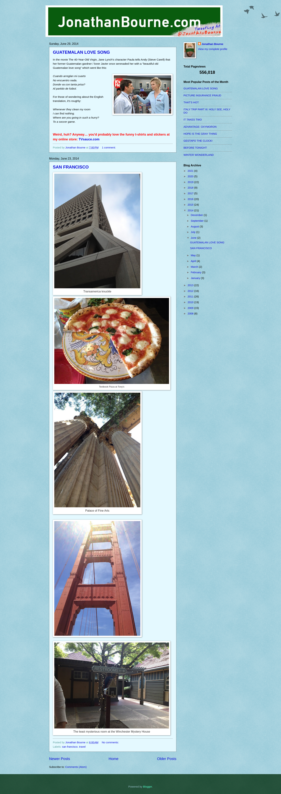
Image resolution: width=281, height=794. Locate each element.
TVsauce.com (89, 139)
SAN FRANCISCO (71, 167)
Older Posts (166, 759)
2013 (191, 285)
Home (113, 759)
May (193, 255)
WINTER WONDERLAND (199, 154)
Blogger (147, 786)
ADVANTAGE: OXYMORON (200, 126)
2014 (191, 210)
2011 (191, 296)
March (195, 266)
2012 (191, 291)
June (194, 237)
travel (82, 746)
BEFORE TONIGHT (195, 147)
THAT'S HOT (191, 102)
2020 (191, 176)
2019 (191, 182)
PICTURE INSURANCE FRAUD (202, 95)
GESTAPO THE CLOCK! (198, 140)
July (193, 232)
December (197, 215)
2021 (191, 170)
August (195, 226)
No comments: (111, 742)
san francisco (70, 746)
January (196, 278)
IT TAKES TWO (193, 119)
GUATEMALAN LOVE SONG (81, 52)
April (194, 261)
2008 (191, 313)
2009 (191, 308)
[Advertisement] (198, 375)
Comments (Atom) (76, 767)
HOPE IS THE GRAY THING (200, 133)
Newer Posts (59, 759)
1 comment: (109, 147)
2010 (191, 302)
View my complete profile (212, 49)
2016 (191, 199)
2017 (191, 193)
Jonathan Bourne (212, 44)
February (196, 272)
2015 (191, 204)
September (197, 220)
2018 (191, 187)
